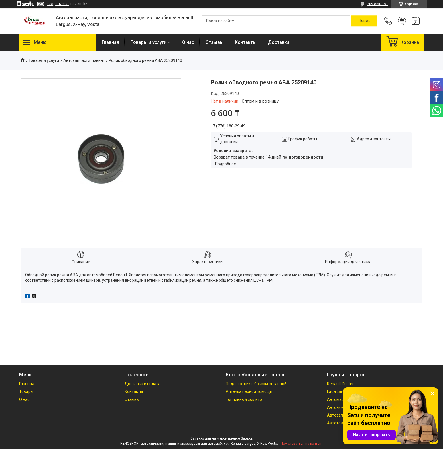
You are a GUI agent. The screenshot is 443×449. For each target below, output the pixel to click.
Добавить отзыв (402, 21)
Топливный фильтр (244, 399)
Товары (26, 391)
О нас (188, 42)
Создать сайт (58, 4)
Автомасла (337, 399)
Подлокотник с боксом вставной (256, 383)
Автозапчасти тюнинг (84, 60)
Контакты (246, 42)
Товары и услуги (148, 42)
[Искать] (364, 20)
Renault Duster (340, 383)
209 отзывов (377, 4)
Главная (110, 42)
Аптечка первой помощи (249, 391)
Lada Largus (338, 391)
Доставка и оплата (142, 383)
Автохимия (337, 407)
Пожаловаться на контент (302, 444)
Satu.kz (247, 438)
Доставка (279, 42)
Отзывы (214, 42)
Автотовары (338, 423)
